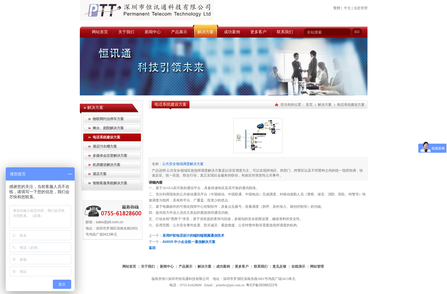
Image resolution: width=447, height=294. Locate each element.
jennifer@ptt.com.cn (230, 285)
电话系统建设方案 (351, 105)
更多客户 (242, 266)
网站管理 (317, 266)
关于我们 (148, 266)
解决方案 (325, 105)
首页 (309, 105)
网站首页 (129, 266)
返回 (152, 248)
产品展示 (185, 266)
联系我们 (261, 266)
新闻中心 (167, 266)
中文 (347, 8)
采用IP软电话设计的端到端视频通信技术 (193, 236)
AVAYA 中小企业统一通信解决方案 (189, 242)
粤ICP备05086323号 (261, 285)
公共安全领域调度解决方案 (183, 164)
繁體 (336, 8)
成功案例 (223, 266)
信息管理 (360, 8)
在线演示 (298, 266)
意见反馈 (279, 266)
